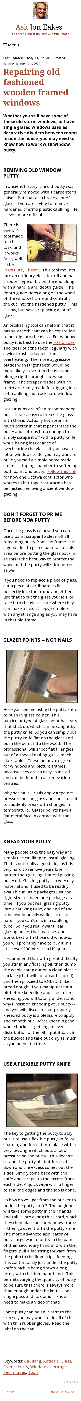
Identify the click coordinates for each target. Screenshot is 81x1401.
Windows (39, 1366)
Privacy (10, 1391)
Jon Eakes (39, 26)
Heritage (58, 1366)
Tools (33, 1372)
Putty (23, 1366)
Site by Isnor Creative (62, 1391)
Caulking (32, 1361)
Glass (66, 1361)
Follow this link (61, 471)
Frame (9, 1366)
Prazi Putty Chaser (21, 270)
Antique (51, 1361)
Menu (11, 45)
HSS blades (64, 342)
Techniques (14, 1372)
